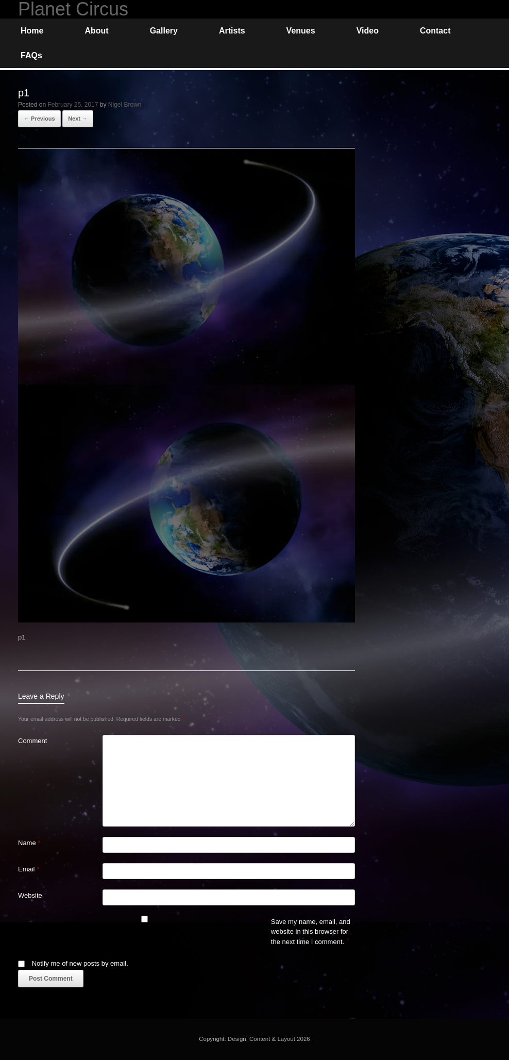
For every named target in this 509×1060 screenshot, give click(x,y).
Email (28, 869)
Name (29, 843)
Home (32, 30)
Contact (435, 30)
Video (368, 30)
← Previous (39, 118)
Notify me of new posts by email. (80, 963)
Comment (32, 741)
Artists (232, 30)
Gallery (164, 30)
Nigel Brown (125, 104)
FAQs (31, 55)
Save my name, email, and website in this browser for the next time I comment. (310, 932)
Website (30, 895)
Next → (78, 118)
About (96, 30)
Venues (300, 30)
